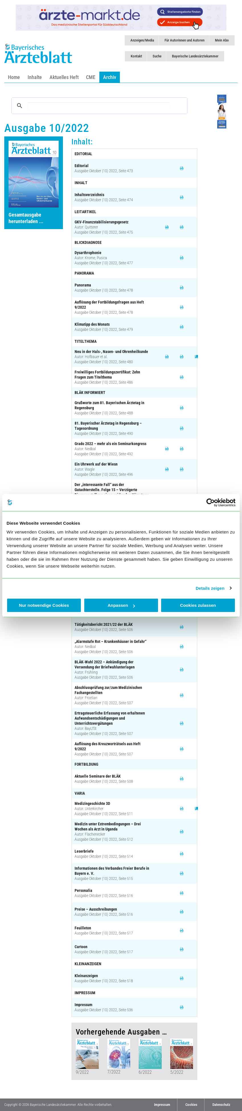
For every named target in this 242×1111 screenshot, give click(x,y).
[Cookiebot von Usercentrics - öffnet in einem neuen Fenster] (210, 502)
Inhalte (35, 77)
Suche (157, 56)
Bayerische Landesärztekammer (195, 56)
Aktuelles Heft (64, 77)
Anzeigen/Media (142, 40)
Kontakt (136, 56)
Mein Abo (222, 40)
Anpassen (121, 605)
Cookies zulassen (198, 605)
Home (14, 77)
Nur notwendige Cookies (44, 605)
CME (90, 77)
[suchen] (98, 105)
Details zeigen (210, 588)
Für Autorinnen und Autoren (184, 40)
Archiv (109, 77)
